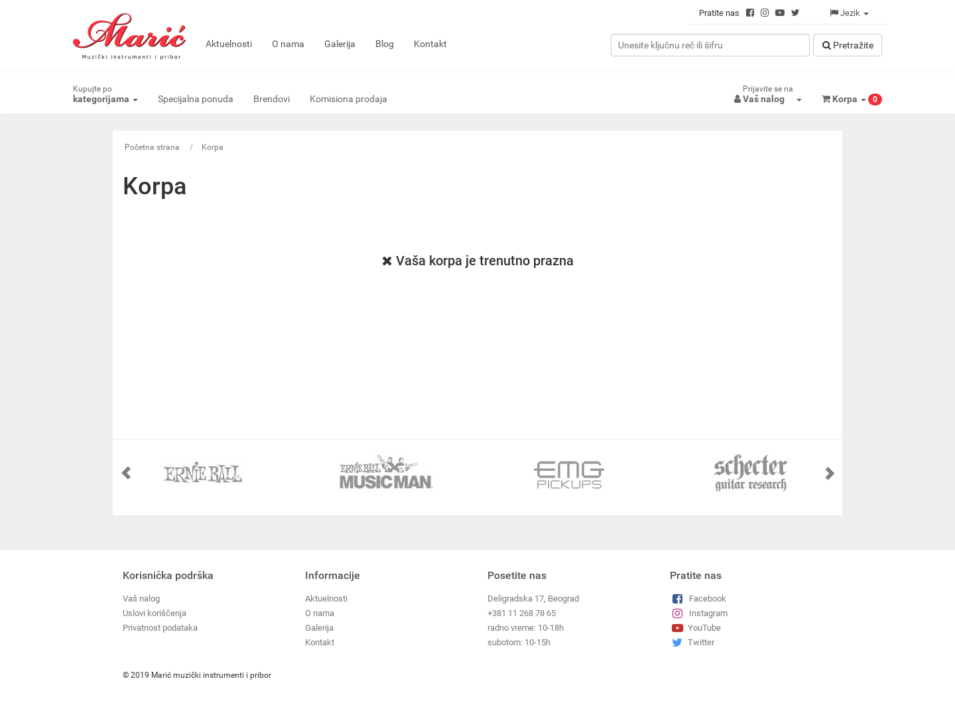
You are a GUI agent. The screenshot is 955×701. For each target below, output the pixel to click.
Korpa (212, 147)
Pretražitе (847, 45)
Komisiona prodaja (348, 99)
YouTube (695, 628)
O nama (288, 43)
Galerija (339, 43)
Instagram (699, 613)
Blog (384, 43)
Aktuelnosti (229, 43)
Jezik (849, 13)
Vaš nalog (141, 599)
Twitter (692, 642)
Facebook (698, 599)
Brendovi (271, 99)
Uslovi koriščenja (154, 613)
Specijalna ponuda (195, 99)
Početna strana (152, 147)
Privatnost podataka (160, 628)
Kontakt (430, 43)
